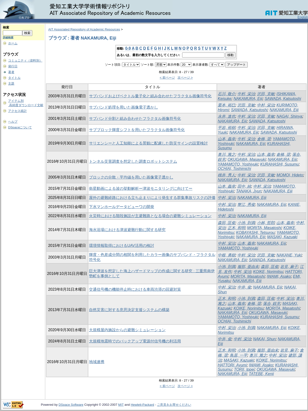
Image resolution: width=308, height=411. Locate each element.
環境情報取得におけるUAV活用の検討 (121, 245)
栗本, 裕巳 (226, 105)
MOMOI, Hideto (289, 175)
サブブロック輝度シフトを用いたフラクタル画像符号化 (137, 130)
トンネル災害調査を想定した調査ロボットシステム (133, 161)
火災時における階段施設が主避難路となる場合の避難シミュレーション (150, 216)
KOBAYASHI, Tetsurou (255, 233)
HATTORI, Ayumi (232, 365)
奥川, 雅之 (226, 154)
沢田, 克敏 (265, 94)
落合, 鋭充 (271, 303)
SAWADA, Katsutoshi (283, 99)
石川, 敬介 (226, 94)
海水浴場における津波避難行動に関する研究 (127, 230)
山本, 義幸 (226, 139)
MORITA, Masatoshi (264, 228)
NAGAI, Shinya (289, 116)
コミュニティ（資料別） (25, 60)
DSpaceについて (20, 127)
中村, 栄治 (246, 94)
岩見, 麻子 (289, 267)
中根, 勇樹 (226, 255)
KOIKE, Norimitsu (268, 272)
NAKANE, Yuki (289, 255)
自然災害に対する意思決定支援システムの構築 (129, 310)
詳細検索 (8, 37)
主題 (11, 83)
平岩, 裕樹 (226, 128)
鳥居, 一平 (238, 355)
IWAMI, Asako (279, 276)
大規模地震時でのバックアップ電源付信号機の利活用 (135, 341)
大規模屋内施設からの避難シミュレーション (127, 330)
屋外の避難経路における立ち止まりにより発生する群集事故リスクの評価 (152, 198)
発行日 (12, 66)
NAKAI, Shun (264, 339)
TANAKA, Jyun (249, 191)
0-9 (128, 48)
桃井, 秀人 (226, 175)
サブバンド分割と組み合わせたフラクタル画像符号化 (135, 118)
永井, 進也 (226, 116)
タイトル (14, 78)
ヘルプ (12, 121)
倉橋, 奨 (264, 139)
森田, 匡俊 (226, 223)
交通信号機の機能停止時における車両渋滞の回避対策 (135, 289)
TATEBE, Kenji (261, 374)
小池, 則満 (246, 223)
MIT (121, 404)
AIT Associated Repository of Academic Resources (84, 29)
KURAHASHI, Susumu (279, 164)
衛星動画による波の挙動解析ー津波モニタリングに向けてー (140, 188)
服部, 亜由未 (248, 267)
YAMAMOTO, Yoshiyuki (238, 164)
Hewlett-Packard (142, 404)
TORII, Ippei (244, 369)
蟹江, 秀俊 (246, 205)
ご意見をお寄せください (174, 404)
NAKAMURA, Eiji (248, 99)
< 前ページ (167, 77)
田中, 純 (244, 186)
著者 (11, 72)
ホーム (12, 43)
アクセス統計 (17, 111)
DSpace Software (71, 404)
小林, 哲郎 (265, 223)
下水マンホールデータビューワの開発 (121, 207)
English (302, 17)
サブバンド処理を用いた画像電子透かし (123, 107)
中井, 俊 (244, 287)
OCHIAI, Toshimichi (234, 169)
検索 (6, 27)
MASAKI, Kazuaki (282, 237)
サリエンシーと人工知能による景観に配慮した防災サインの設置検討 (148, 143)
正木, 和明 (236, 228)
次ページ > (185, 77)
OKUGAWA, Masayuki (247, 159)
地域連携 (96, 362)
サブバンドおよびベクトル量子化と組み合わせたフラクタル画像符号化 (150, 96)
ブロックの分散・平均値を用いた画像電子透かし (131, 177)
